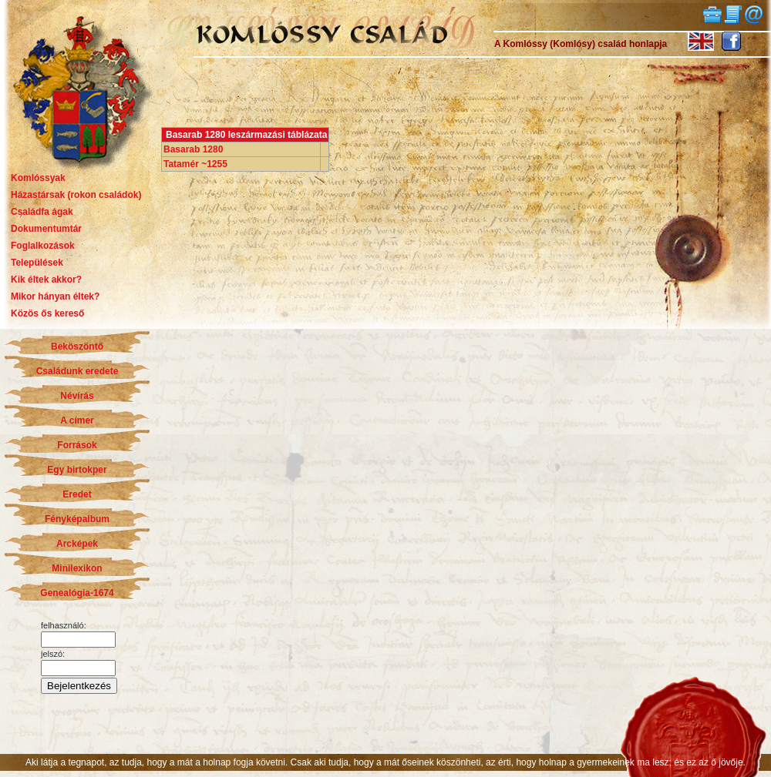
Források (76, 445)
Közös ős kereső (47, 313)
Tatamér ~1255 (195, 164)
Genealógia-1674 (76, 593)
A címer (77, 420)
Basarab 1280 (193, 149)
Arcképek (77, 543)
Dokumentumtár (46, 228)
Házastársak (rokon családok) (76, 194)
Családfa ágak (42, 211)
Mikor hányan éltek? (55, 296)
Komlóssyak (38, 177)
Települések (37, 262)
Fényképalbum (77, 519)
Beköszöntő (77, 346)
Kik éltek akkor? (46, 279)
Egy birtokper (76, 469)
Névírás (76, 395)
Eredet (76, 494)
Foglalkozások (43, 245)
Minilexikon (77, 568)
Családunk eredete (77, 371)
